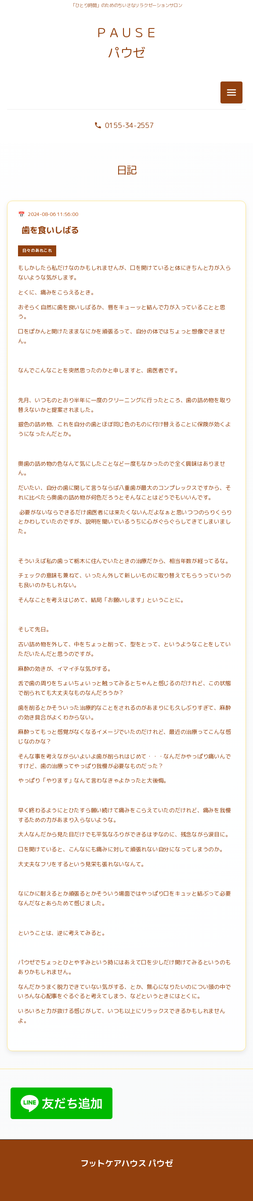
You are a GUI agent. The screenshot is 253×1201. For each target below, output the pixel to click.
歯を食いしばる (50, 230)
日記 (126, 170)
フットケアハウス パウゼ (126, 1163)
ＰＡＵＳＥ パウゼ (126, 42)
